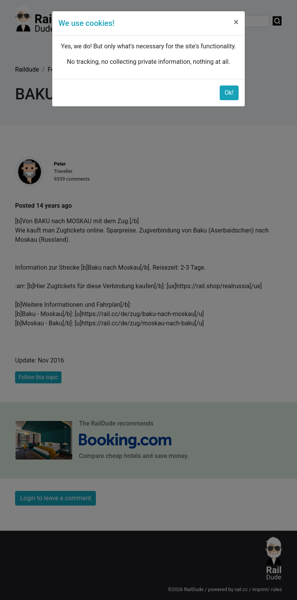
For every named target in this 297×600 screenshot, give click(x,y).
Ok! (229, 92)
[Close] (236, 22)
